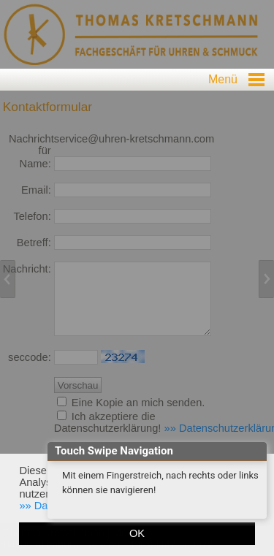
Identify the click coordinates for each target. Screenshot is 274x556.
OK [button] (137, 533)
